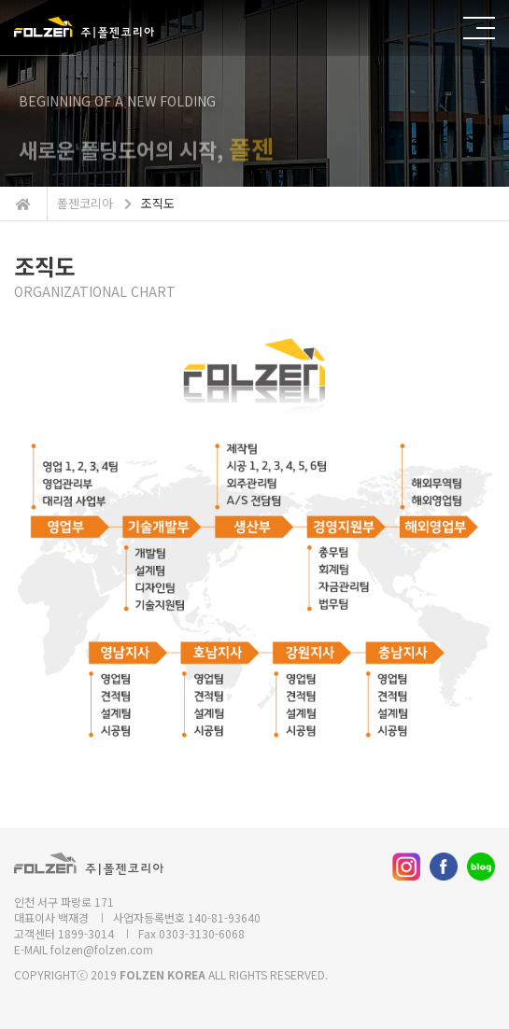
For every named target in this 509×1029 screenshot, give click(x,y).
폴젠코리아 (85, 203)
